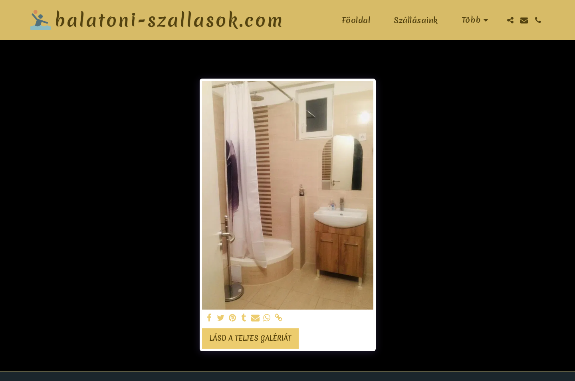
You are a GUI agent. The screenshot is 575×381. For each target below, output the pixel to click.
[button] (510, 20)
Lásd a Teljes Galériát (250, 338)
